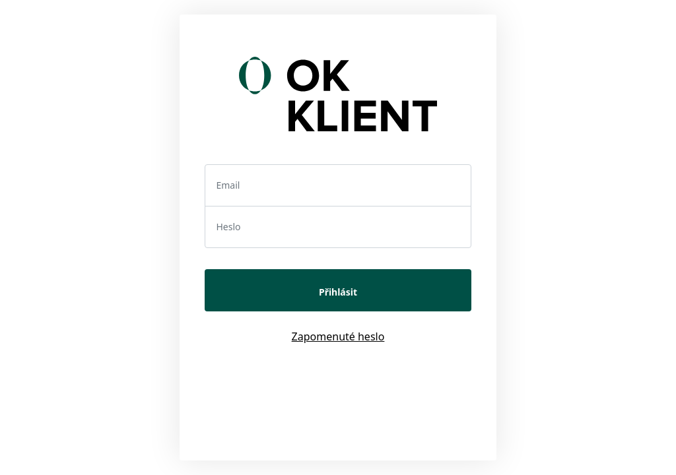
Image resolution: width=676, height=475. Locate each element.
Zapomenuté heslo (338, 336)
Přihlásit (338, 292)
